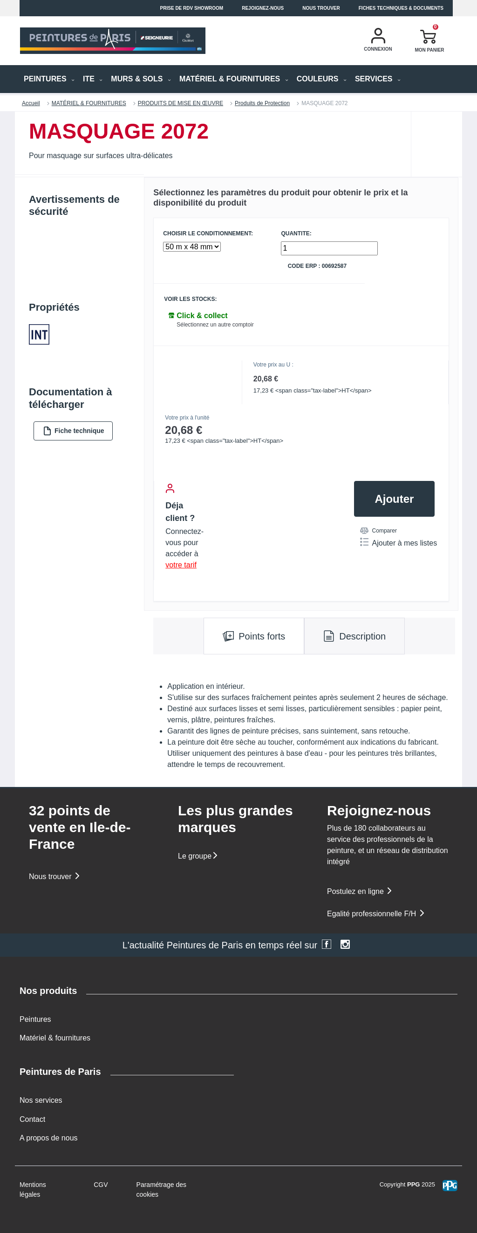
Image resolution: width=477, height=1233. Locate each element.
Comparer (378, 531)
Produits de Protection (262, 103)
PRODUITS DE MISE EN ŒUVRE (180, 103)
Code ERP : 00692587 (317, 266)
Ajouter (394, 499)
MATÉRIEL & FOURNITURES (233, 79)
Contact (32, 1119)
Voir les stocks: (190, 299)
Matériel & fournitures (55, 1038)
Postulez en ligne (360, 891)
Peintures (35, 1019)
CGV (101, 1184)
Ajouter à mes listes (398, 542)
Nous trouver (321, 8)
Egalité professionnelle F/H (376, 914)
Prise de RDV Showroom (192, 8)
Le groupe (198, 856)
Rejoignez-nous (263, 8)
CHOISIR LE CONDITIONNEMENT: (208, 234)
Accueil (31, 103)
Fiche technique (73, 431)
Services (378, 79)
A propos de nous (49, 1138)
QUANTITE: (296, 234)
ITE (92, 79)
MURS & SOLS (141, 79)
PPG (413, 1184)
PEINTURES (49, 79)
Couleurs (322, 79)
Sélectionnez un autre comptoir (215, 324)
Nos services (41, 1100)
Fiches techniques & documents (401, 8)
